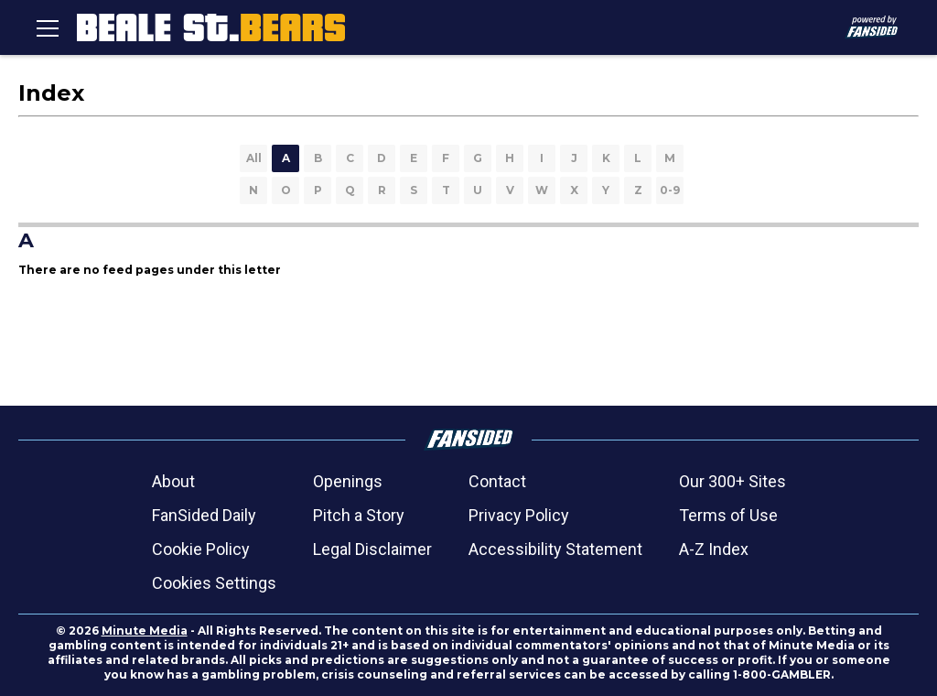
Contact (497, 481)
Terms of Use (728, 515)
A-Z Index (714, 549)
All (254, 158)
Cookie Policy (201, 549)
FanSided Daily (204, 515)
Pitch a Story (358, 515)
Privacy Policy (518, 515)
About (173, 481)
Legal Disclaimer (372, 549)
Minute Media (145, 630)
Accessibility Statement (555, 549)
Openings (347, 481)
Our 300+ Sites (732, 481)
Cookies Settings (214, 583)
